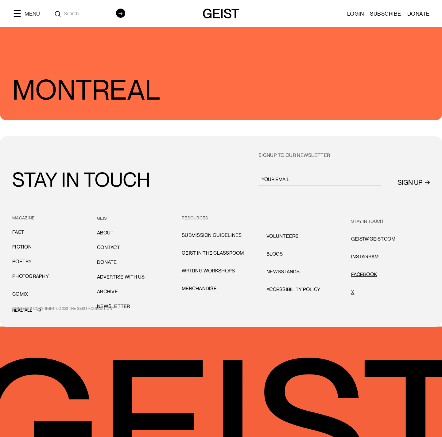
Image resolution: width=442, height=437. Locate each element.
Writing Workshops (208, 271)
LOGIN (355, 13)
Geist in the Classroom (213, 253)
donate (107, 262)
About (105, 233)
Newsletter (113, 306)
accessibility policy (293, 289)
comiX (20, 294)
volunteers (282, 236)
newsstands (283, 271)
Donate (418, 13)
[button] (29, 13)
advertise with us (121, 277)
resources (195, 217)
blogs (274, 254)
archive (107, 291)
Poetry (22, 261)
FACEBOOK (364, 274)
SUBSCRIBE (385, 13)
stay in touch (367, 221)
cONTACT (108, 247)
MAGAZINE (23, 217)
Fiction (22, 247)
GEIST (103, 218)
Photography (30, 276)
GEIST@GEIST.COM (373, 239)
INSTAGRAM (364, 256)
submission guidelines (212, 235)
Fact (18, 232)
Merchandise (199, 288)
